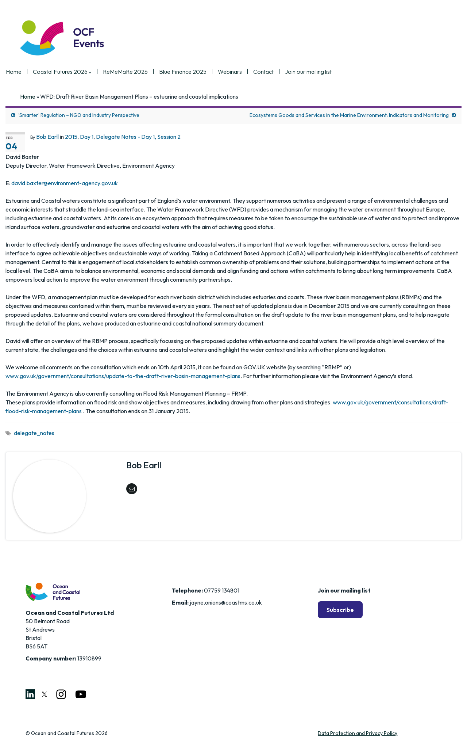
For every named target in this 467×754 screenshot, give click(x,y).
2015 (71, 136)
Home (28, 72)
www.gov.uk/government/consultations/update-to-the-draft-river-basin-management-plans (122, 376)
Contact (277, 72)
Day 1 (86, 136)
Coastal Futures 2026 (76, 72)
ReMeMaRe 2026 (139, 72)
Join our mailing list (322, 72)
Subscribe (340, 609)
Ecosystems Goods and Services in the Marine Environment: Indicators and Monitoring (349, 115)
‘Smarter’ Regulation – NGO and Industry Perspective (78, 115)
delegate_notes (34, 433)
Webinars (244, 72)
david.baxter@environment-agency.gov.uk (64, 183)
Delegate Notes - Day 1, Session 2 (138, 136)
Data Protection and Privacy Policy (357, 733)
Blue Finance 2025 (197, 72)
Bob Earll (47, 136)
